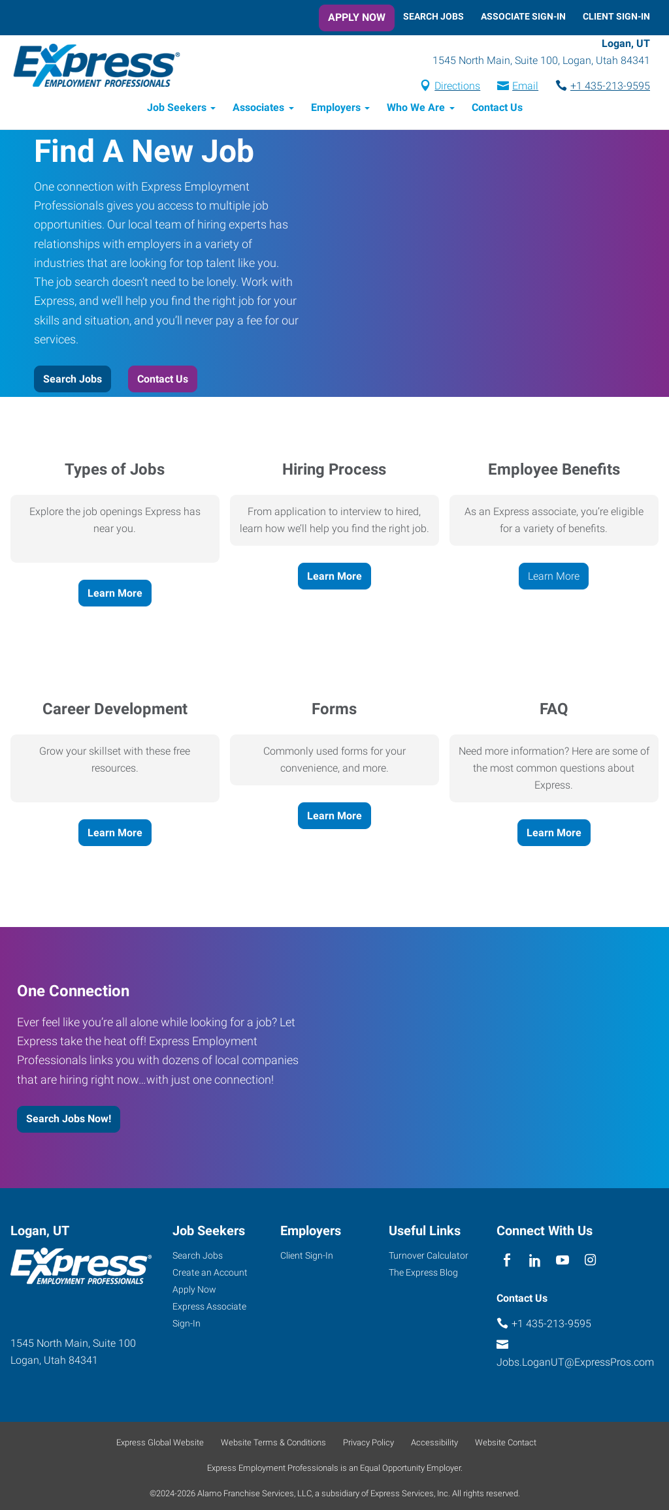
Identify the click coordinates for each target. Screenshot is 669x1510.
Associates (258, 109)
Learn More (115, 594)
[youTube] (563, 1262)
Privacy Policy (368, 1444)
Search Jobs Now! (68, 1120)
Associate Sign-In (523, 16)
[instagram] (590, 1262)
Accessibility (434, 1444)
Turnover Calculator (428, 1257)
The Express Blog (423, 1274)
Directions (457, 87)
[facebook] (507, 1262)
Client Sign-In (616, 16)
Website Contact (505, 1444)
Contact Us (497, 109)
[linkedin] (535, 1262)
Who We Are (416, 109)
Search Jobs (433, 16)
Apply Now (356, 17)
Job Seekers (176, 109)
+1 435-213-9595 (610, 87)
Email (525, 87)
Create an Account (210, 1274)
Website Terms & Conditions (273, 1444)
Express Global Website (160, 1444)
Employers (336, 109)
